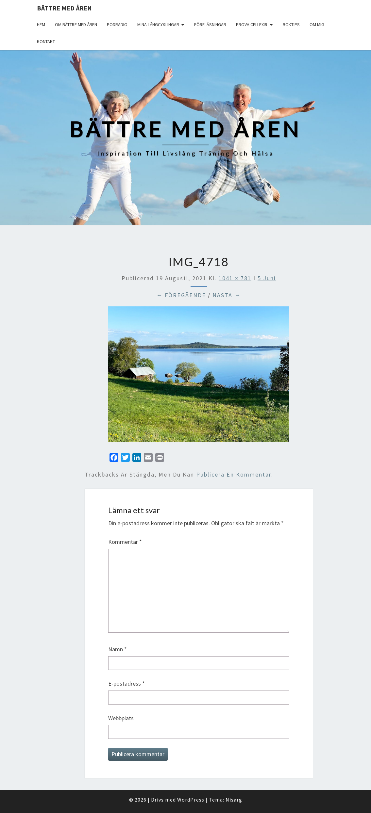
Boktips (291, 24)
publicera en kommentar (233, 474)
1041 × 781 (235, 278)
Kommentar (125, 541)
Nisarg (234, 799)
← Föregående (181, 295)
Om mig (317, 24)
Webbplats (121, 718)
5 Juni (267, 278)
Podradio (117, 24)
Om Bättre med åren (76, 24)
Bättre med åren (64, 8)
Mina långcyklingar (158, 24)
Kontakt (46, 41)
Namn (117, 649)
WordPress (190, 799)
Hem (41, 24)
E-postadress (126, 683)
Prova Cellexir (251, 24)
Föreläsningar (210, 24)
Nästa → (226, 295)
